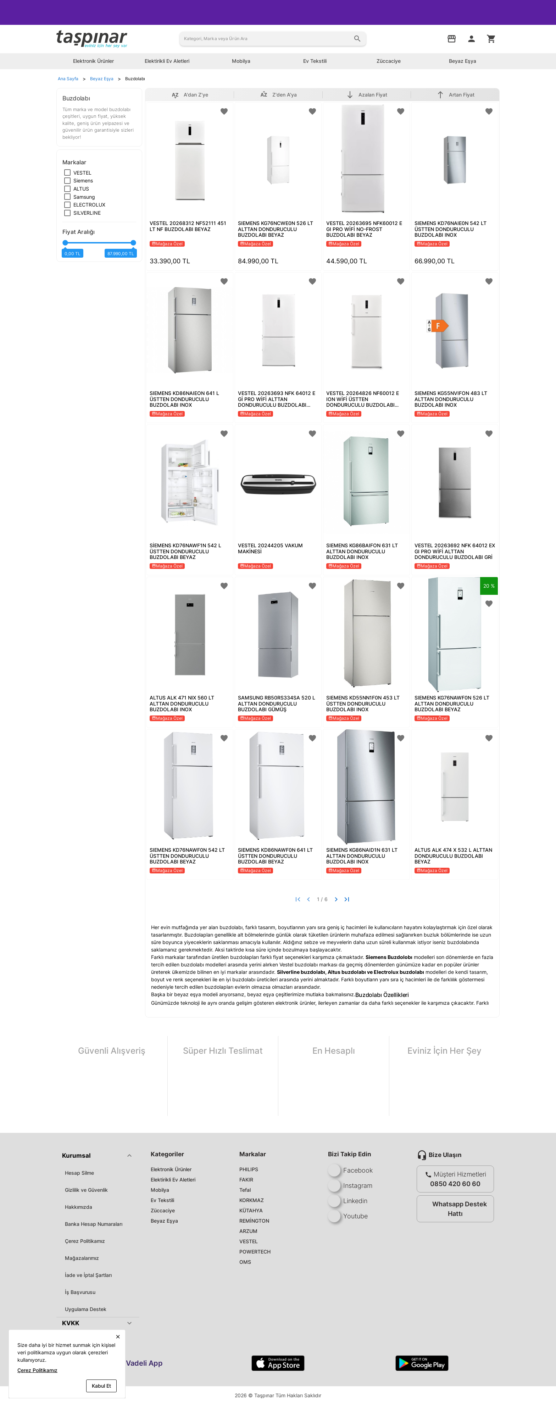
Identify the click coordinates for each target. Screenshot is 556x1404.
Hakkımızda (78, 1207)
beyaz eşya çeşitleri (270, 994)
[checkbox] (77, 172)
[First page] (298, 899)
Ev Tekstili (162, 1200)
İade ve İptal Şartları (88, 1275)
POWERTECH (255, 1252)
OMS (245, 1262)
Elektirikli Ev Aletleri (173, 1180)
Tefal (245, 1190)
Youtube (348, 1216)
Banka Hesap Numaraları (93, 1224)
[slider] (99, 245)
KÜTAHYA (251, 1210)
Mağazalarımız (82, 1258)
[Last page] (347, 899)
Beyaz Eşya (164, 1221)
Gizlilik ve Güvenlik (86, 1190)
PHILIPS (248, 1169)
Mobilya (160, 1190)
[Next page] (336, 899)
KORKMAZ (251, 1200)
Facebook (350, 1170)
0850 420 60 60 (455, 1184)
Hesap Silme (79, 1173)
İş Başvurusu (80, 1292)
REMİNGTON (254, 1221)
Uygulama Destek (85, 1309)
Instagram (350, 1185)
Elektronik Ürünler (171, 1169)
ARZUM (248, 1231)
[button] (97, 1155)
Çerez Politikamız (85, 1241)
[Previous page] (308, 899)
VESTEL (248, 1241)
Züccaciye (163, 1210)
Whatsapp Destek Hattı (454, 1208)
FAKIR (246, 1180)
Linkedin (347, 1201)
